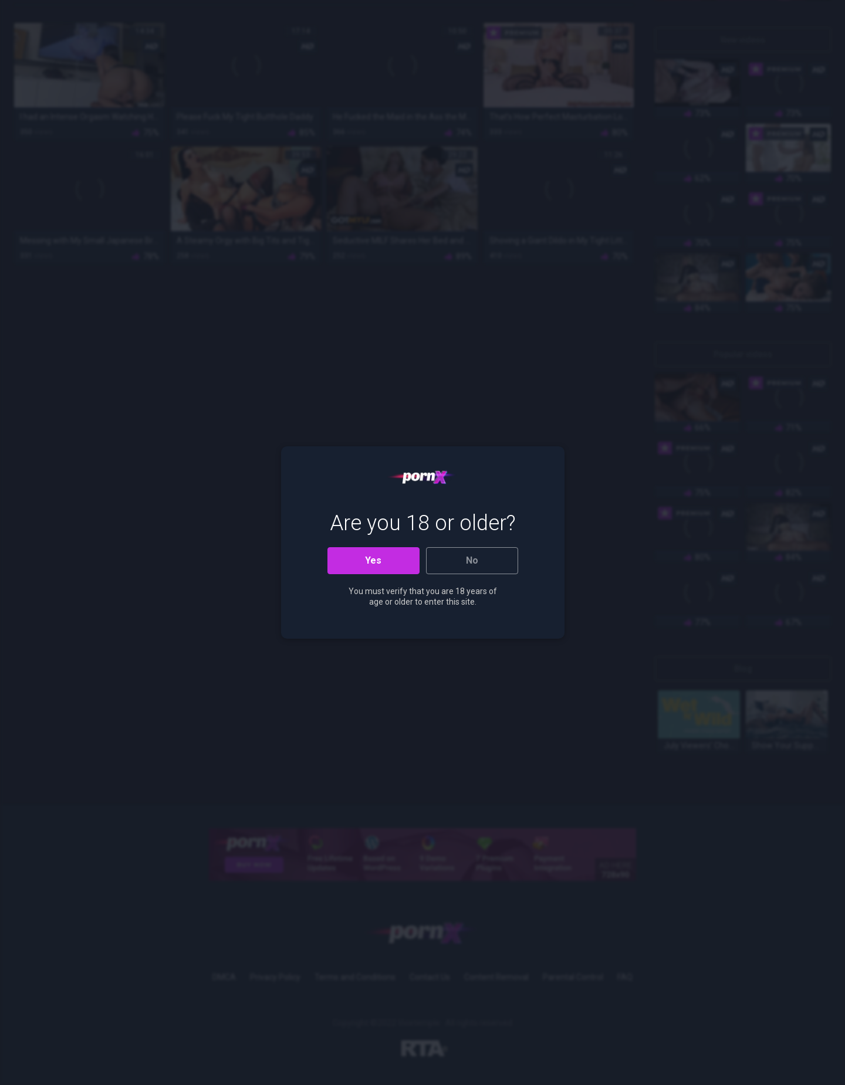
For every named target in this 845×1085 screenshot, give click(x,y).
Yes (373, 560)
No (472, 560)
